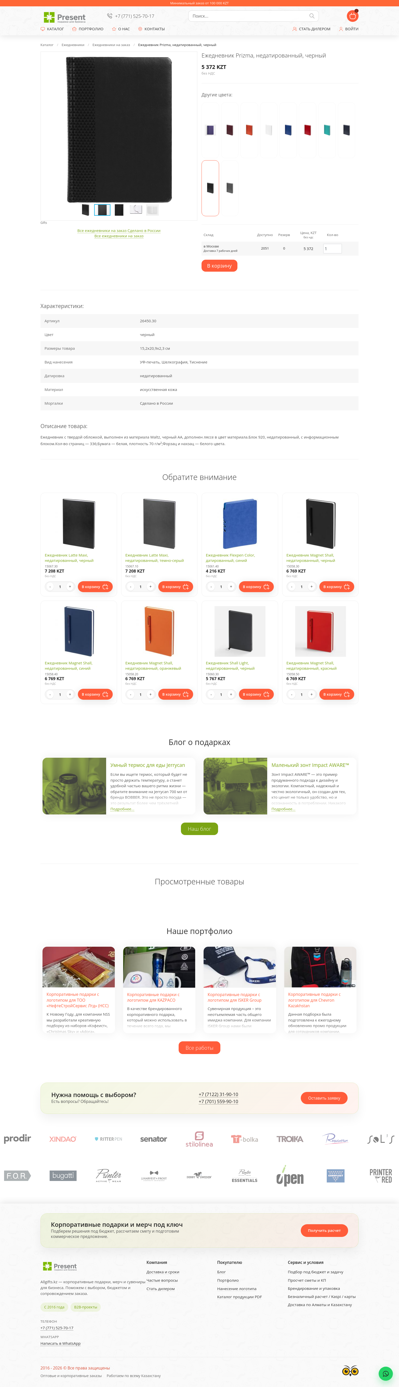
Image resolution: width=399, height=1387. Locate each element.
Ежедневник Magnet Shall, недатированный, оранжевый (153, 665)
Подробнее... (122, 808)
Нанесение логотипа (236, 1288)
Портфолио (228, 1280)
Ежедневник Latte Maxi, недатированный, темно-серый (154, 557)
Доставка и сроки (163, 1271)
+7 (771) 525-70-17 (134, 16)
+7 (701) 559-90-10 (218, 1101)
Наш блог (199, 828)
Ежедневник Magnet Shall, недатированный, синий (69, 665)
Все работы (199, 1047)
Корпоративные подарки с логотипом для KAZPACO (153, 997)
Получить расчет (324, 1230)
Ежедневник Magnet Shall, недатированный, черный (311, 557)
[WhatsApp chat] (386, 1374)
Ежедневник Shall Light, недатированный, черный (230, 665)
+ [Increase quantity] (70, 586)
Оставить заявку (324, 1098)
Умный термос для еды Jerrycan (147, 765)
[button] (188, 60)
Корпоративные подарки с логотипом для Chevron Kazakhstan (314, 1000)
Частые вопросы (162, 1280)
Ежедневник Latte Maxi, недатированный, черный (69, 557)
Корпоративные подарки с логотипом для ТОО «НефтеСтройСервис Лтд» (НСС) (78, 1000)
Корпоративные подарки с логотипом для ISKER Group (235, 997)
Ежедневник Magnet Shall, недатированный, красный (312, 665)
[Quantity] (60, 586)
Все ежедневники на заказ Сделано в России (119, 230)
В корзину (219, 265)
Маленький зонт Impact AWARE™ (310, 765)
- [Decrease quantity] (50, 586)
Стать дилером (161, 1288)
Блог (221, 1271)
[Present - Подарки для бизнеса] (65, 16)
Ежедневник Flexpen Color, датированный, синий (230, 557)
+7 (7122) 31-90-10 (218, 1094)
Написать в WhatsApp (60, 1343)
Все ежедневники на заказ (119, 235)
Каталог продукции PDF (239, 1296)
